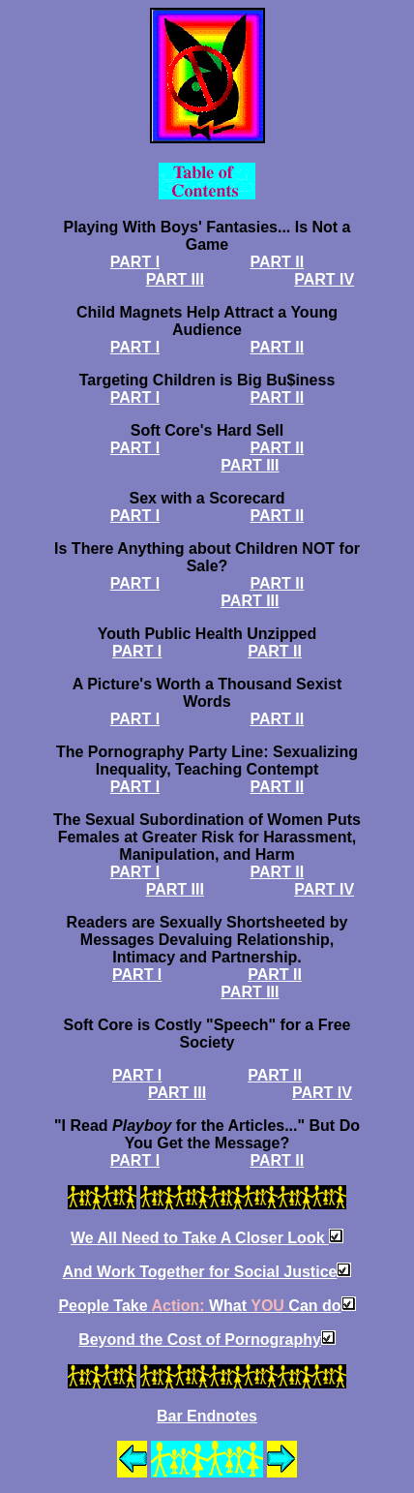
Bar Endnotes (207, 1416)
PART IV (324, 279)
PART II (277, 262)
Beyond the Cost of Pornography (199, 1339)
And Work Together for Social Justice (200, 1272)
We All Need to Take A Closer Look (200, 1238)
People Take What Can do (199, 1305)
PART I (135, 262)
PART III (175, 279)
